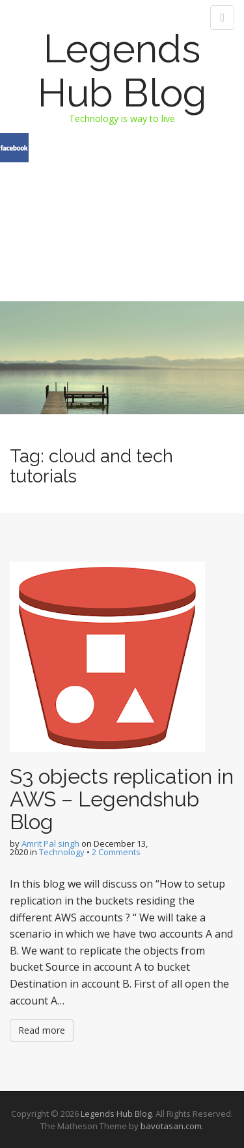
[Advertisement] (122, 203)
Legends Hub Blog (122, 71)
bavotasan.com (171, 1126)
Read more (41, 1030)
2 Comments (116, 852)
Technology (62, 852)
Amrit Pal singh (50, 843)
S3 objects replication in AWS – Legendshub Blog (122, 799)
